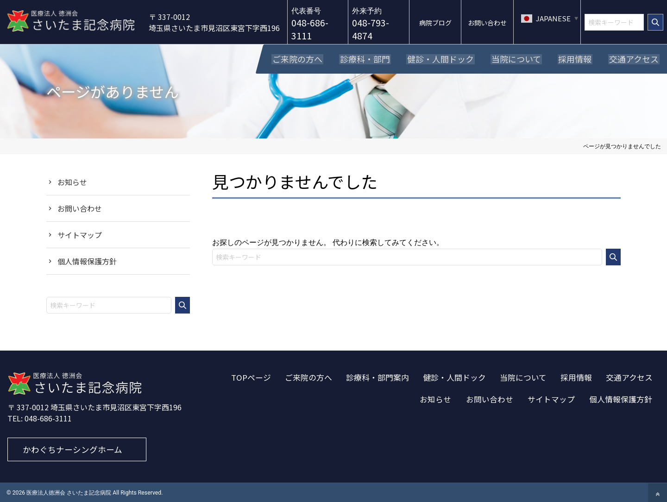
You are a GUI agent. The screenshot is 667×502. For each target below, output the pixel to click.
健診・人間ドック (454, 376)
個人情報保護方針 (87, 259)
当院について (523, 376)
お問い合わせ (79, 207)
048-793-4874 (373, 29)
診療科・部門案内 (377, 376)
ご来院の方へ (308, 376)
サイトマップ (79, 233)
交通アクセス (629, 376)
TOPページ (251, 376)
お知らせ (72, 180)
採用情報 (576, 376)
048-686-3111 (313, 29)
